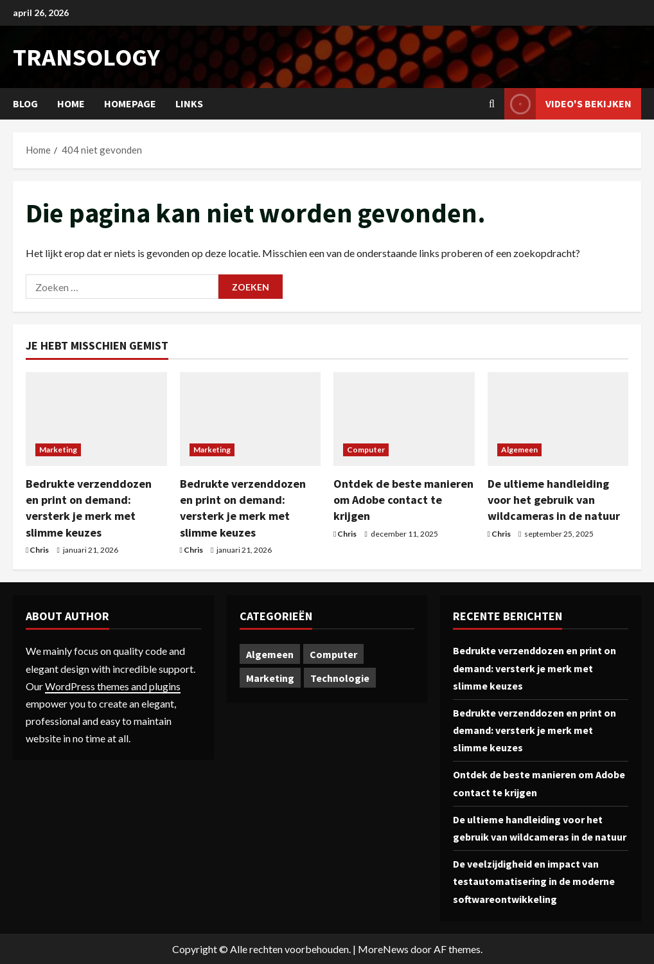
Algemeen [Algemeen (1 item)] (270, 654)
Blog (25, 103)
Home (71, 103)
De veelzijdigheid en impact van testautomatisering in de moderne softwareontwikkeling (534, 881)
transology (86, 57)
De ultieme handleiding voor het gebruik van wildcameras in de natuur (554, 499)
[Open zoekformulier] (492, 103)
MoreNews (383, 949)
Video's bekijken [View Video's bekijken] (568, 104)
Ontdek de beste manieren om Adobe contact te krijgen (403, 499)
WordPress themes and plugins (113, 686)
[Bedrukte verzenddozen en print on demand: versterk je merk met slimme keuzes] (96, 419)
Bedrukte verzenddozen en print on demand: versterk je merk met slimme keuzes (534, 668)
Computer (366, 449)
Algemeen (519, 449)
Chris (39, 550)
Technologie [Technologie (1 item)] (339, 678)
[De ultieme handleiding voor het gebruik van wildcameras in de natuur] (558, 419)
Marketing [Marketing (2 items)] (270, 678)
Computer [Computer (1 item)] (333, 654)
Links (189, 103)
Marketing (58, 449)
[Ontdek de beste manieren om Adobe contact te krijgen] (404, 419)
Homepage (130, 103)
